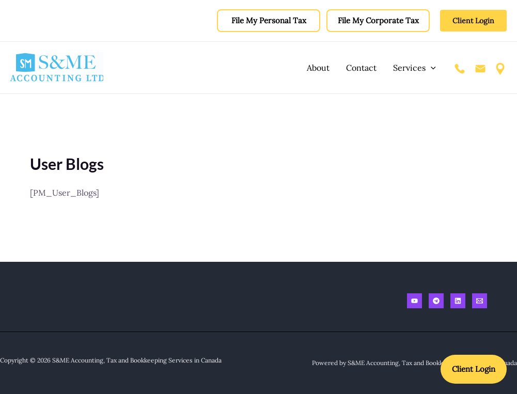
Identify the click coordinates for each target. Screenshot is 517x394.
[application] (431, 67)
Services (414, 67)
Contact (361, 67)
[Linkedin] (457, 300)
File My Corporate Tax (378, 20)
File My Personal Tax (268, 20)
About (318, 67)
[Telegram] (436, 300)
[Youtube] (414, 300)
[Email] (479, 300)
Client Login (473, 369)
